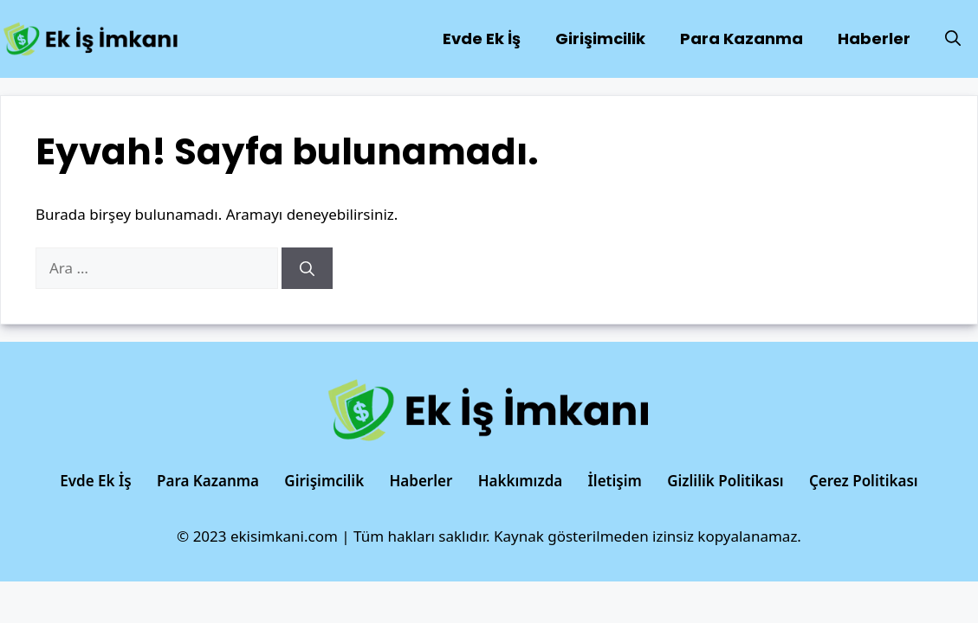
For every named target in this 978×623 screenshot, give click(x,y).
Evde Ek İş (482, 38)
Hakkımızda (520, 481)
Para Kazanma (741, 38)
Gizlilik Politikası (725, 481)
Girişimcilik (600, 38)
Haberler (874, 38)
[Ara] (307, 268)
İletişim (615, 481)
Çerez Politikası (863, 481)
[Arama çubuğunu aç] (953, 39)
